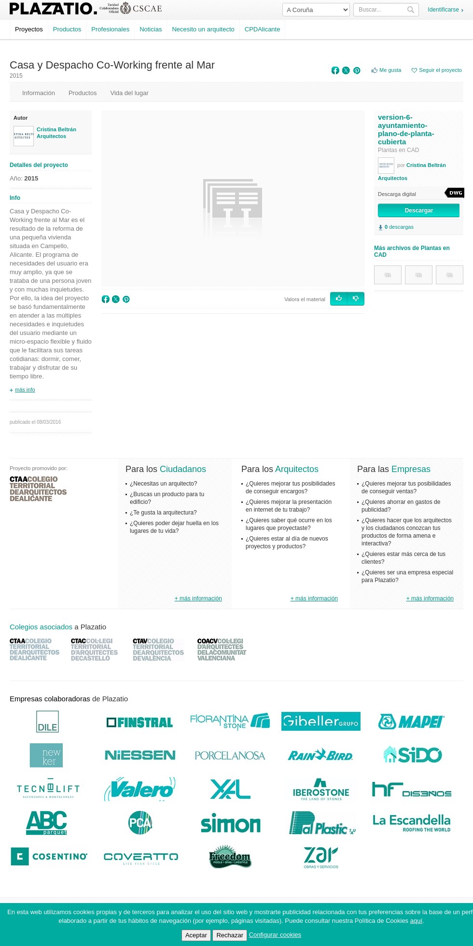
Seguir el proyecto (440, 70)
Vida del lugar (129, 93)
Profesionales (110, 29)
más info (25, 389)
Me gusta (390, 70)
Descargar (419, 210)
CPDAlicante (262, 29)
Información (38, 93)
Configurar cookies (275, 934)
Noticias (150, 29)
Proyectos (29, 29)
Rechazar (229, 935)
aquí (416, 920)
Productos (67, 29)
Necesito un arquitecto (203, 29)
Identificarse (443, 9)
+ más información (198, 598)
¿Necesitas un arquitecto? (163, 483)
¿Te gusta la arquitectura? (163, 512)
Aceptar (196, 935)
